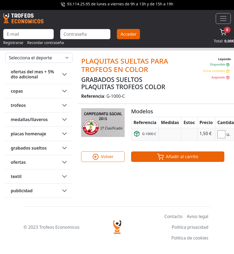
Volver (103, 157)
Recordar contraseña (45, 42)
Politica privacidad (190, 227)
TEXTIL (16, 176)
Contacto (173, 216)
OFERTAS (18, 162)
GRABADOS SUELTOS (29, 148)
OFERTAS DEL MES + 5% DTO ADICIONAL (32, 74)
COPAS (17, 91)
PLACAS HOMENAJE (28, 134)
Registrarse (13, 42)
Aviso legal (197, 216)
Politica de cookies (189, 238)
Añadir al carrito (177, 157)
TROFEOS (18, 105)
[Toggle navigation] (223, 18)
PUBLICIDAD (22, 191)
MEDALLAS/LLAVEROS (29, 119)
